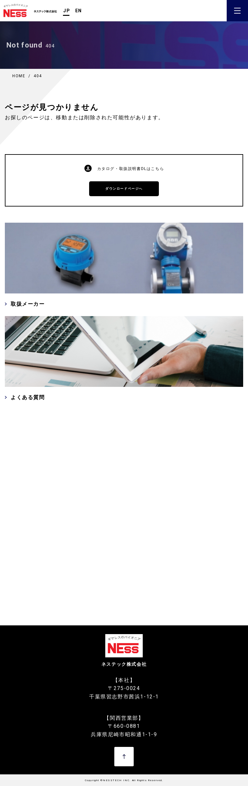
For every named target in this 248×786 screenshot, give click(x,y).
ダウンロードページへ (124, 188)
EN (78, 10)
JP (66, 10)
